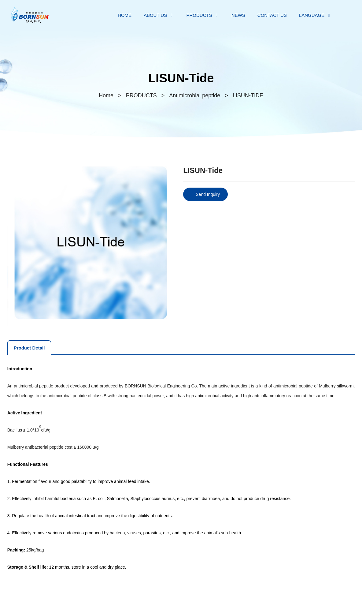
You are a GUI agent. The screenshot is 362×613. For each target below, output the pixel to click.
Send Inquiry (208, 194)
